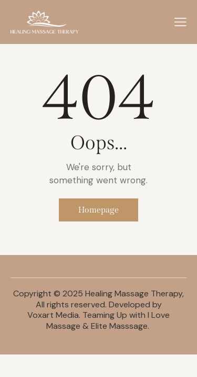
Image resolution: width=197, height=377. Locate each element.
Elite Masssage (119, 325)
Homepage (98, 210)
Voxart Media (53, 314)
